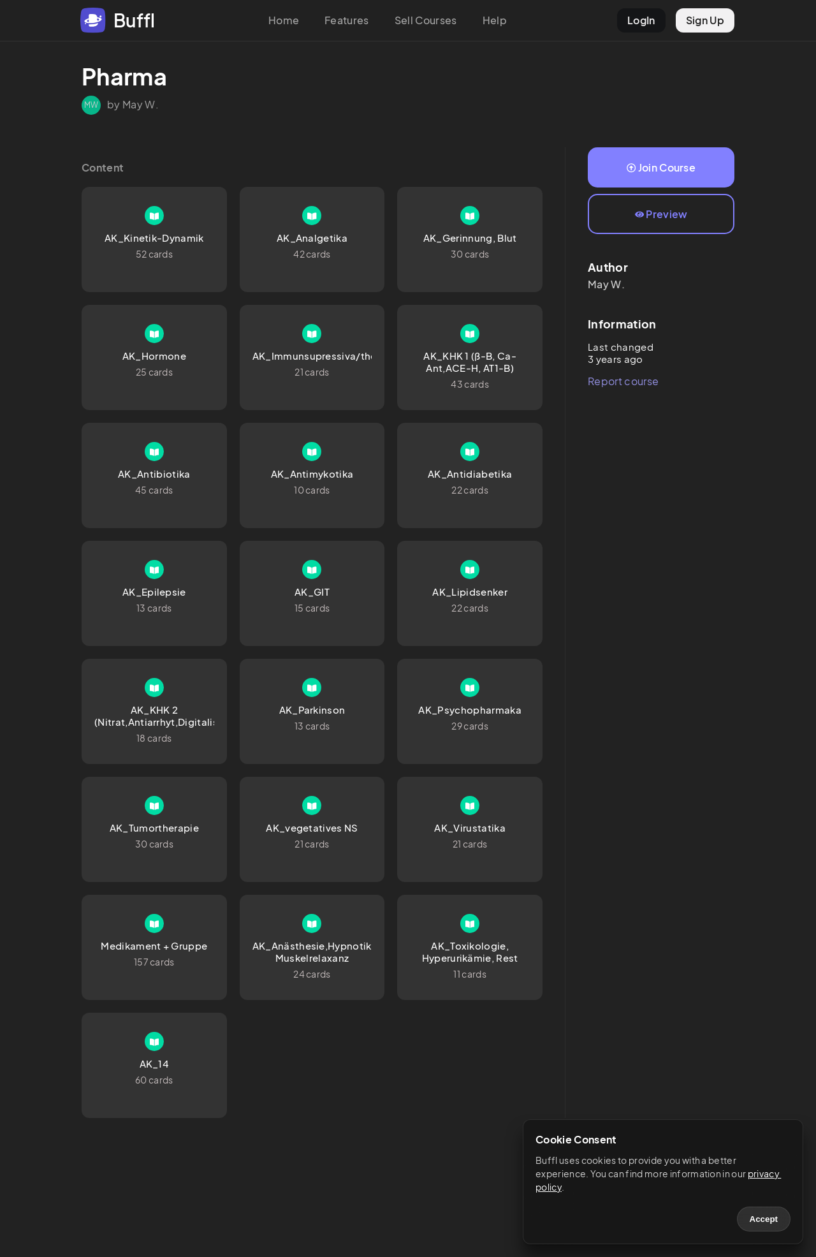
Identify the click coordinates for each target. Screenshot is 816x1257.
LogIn (641, 20)
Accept (764, 1219)
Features (346, 20)
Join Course (661, 167)
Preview (661, 214)
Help (495, 20)
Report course (623, 381)
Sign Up (705, 20)
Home (283, 20)
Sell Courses (426, 20)
